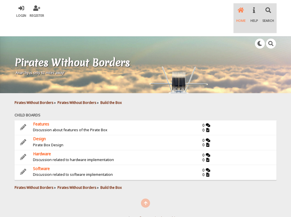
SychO (162, 207)
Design (39, 123)
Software (41, 153)
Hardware (42, 138)
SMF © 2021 (141, 203)
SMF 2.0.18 (118, 203)
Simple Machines (167, 203)
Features (41, 108)
